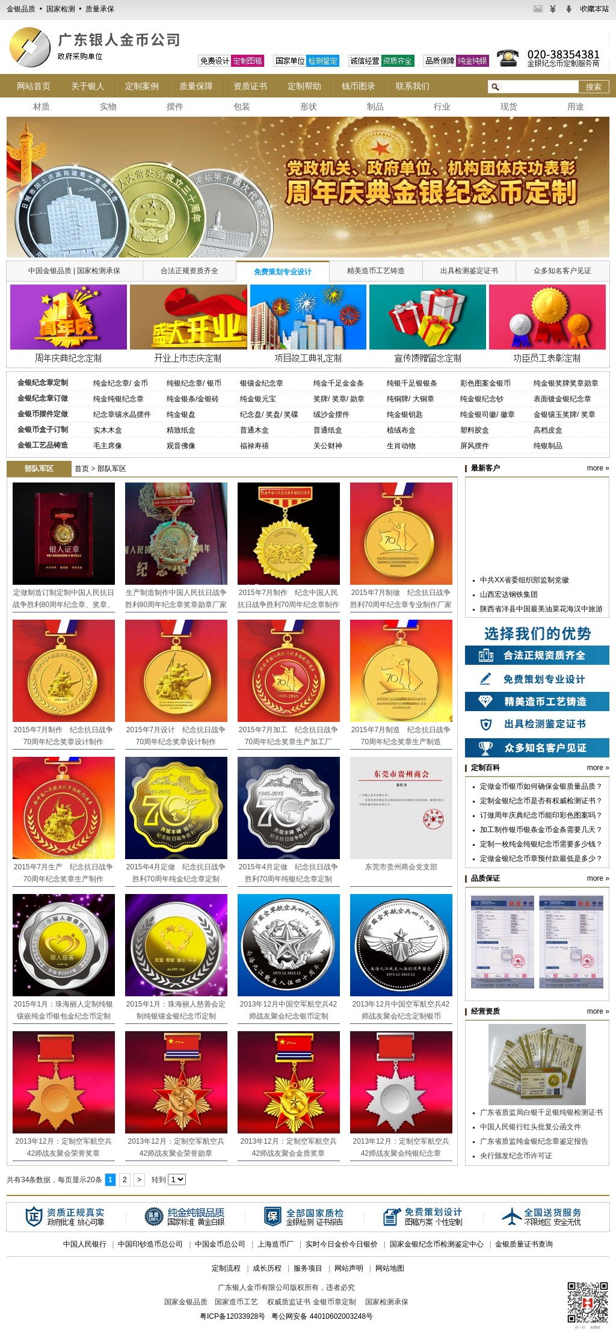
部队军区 (111, 468)
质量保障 (196, 86)
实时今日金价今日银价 (342, 1244)
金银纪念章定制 (42, 382)
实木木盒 (107, 430)
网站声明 (348, 1268)
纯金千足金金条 (338, 383)
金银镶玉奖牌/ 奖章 (565, 414)
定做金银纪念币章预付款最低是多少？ (541, 858)
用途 (575, 106)
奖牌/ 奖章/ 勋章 (339, 399)
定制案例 (142, 86)
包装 (241, 106)
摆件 (175, 106)
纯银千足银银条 (412, 383)
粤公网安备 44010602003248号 (322, 1316)
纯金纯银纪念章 (118, 399)
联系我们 (413, 86)
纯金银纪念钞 (482, 399)
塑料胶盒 (474, 430)
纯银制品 (548, 446)
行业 (442, 106)
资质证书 (250, 86)
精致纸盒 (181, 430)
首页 (82, 468)
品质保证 (485, 878)
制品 (375, 106)
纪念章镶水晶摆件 (122, 414)
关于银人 (88, 86)
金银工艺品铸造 (42, 445)
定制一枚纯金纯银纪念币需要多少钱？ (541, 844)
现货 (508, 106)
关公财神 (327, 446)
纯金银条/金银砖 (193, 399)
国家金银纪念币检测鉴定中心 (437, 1244)
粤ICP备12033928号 (232, 1316)
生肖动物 (401, 446)
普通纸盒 (327, 430)
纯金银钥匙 (405, 414)
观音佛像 (181, 446)
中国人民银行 (84, 1244)
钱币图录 (358, 86)
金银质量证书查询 (524, 1244)
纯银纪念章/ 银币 (194, 383)
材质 (41, 106)
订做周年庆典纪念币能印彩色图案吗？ (541, 815)
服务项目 (308, 1268)
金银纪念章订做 (42, 398)
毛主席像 (107, 446)
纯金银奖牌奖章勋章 (566, 383)
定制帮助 (304, 86)
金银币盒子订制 (42, 429)
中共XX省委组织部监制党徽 (524, 582)
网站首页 (34, 86)
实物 (108, 106)
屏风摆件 (474, 446)
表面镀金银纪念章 (562, 399)
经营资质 (485, 1011)
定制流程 (226, 1268)
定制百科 (485, 767)
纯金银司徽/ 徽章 (487, 414)
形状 (308, 106)
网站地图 (389, 1268)
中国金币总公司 (220, 1244)
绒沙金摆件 (331, 414)
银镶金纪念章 (261, 383)
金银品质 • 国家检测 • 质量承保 (60, 9)
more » (598, 468)
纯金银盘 (181, 414)
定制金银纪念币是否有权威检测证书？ (541, 801)
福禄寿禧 (254, 446)
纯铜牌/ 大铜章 (410, 399)
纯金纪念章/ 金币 (120, 383)
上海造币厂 (275, 1244)
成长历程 (267, 1268)
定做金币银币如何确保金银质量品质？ (541, 786)
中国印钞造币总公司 (150, 1244)
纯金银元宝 (258, 399)
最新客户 (485, 468)
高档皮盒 (548, 430)
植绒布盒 (401, 430)
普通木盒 (254, 430)
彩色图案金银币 (485, 383)
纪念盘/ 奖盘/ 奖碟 (269, 414)
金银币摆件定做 (42, 414)
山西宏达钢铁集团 (509, 596)
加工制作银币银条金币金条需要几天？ (541, 829)
